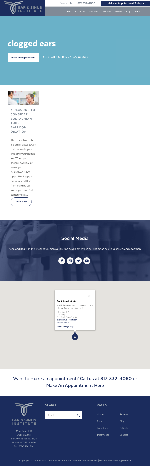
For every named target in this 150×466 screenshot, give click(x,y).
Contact (124, 435)
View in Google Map (65, 326)
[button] (75, 336)
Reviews (124, 414)
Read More (21, 201)
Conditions (102, 428)
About (100, 421)
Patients (124, 428)
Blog (122, 421)
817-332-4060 (86, 3)
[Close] (89, 296)
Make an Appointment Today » (126, 3)
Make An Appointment (23, 57)
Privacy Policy (90, 460)
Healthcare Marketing (110, 460)
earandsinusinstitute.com (67, 320)
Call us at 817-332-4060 (106, 378)
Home (100, 414)
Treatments (103, 435)
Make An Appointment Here (75, 385)
